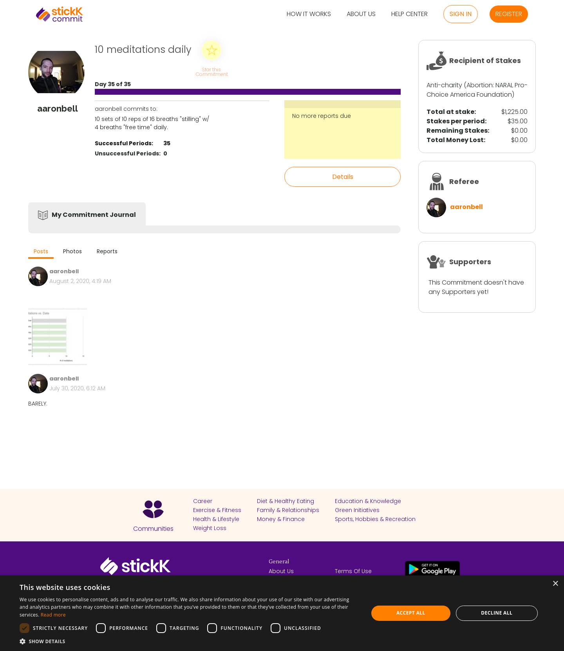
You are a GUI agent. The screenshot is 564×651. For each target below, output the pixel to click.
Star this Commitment (211, 71)
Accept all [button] (410, 613)
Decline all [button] (496, 613)
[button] (189, 641)
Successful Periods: (124, 143)
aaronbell (466, 206)
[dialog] (282, 613)
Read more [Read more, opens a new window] (53, 614)
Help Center (409, 14)
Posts (41, 251)
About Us (361, 14)
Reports (107, 251)
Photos (72, 251)
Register (508, 13)
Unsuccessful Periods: (128, 153)
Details (342, 176)
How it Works (309, 14)
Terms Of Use (353, 571)
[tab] (41, 252)
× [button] (555, 584)
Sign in (461, 13)
